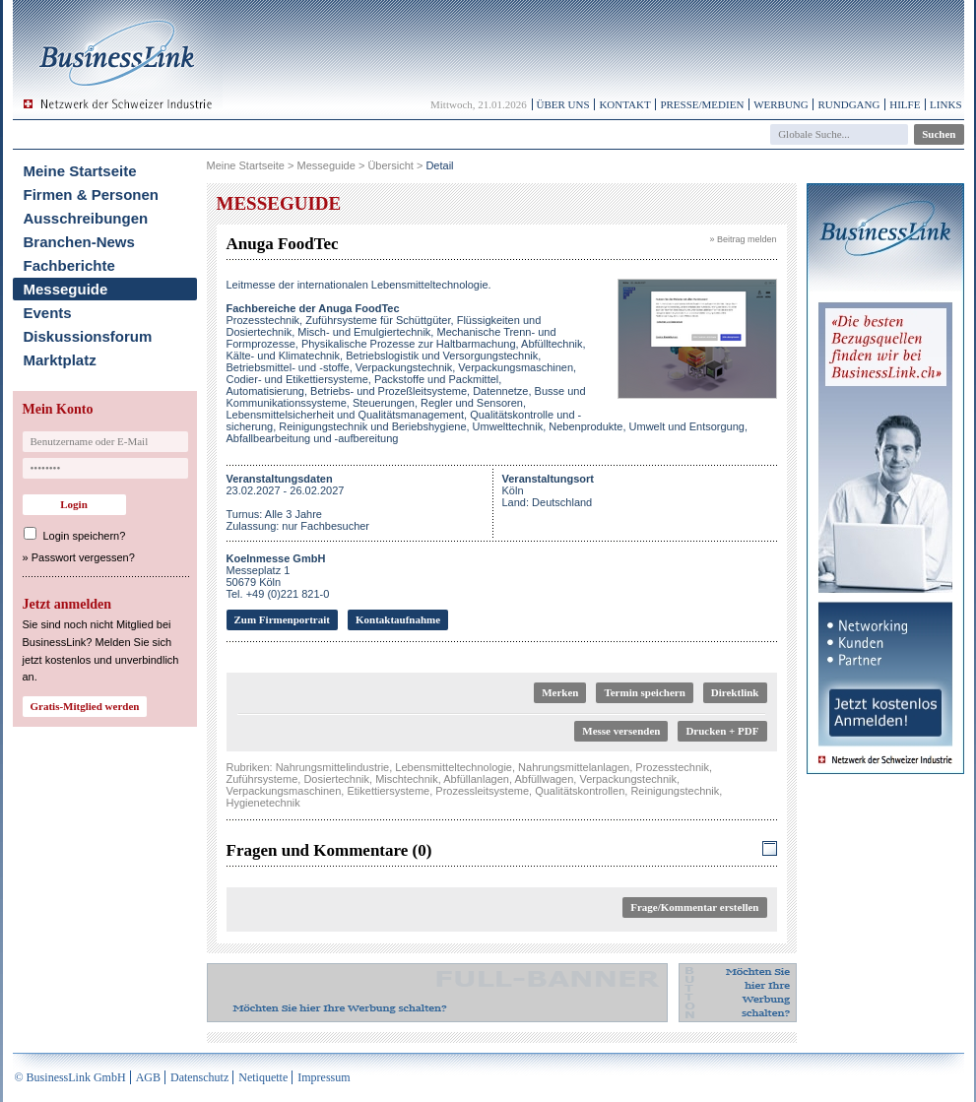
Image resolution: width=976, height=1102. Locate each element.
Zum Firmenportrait (282, 619)
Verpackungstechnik (627, 779)
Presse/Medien (702, 104)
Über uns (563, 104)
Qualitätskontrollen (579, 791)
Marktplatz (60, 360)
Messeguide (66, 289)
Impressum (323, 1077)
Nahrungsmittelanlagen (573, 767)
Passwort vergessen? (83, 557)
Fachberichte (69, 265)
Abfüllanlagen (476, 779)
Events (48, 312)
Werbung (781, 104)
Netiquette (263, 1077)
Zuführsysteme (262, 779)
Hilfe (904, 104)
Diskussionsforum (88, 336)
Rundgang (848, 104)
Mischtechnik (406, 779)
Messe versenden (621, 731)
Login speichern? (84, 536)
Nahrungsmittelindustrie (333, 767)
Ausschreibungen (86, 218)
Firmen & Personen (92, 194)
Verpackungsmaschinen (284, 791)
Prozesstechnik (672, 767)
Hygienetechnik (263, 803)
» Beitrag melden (742, 239)
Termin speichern (644, 692)
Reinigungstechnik (674, 791)
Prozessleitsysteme (482, 791)
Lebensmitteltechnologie (453, 767)
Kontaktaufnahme (398, 619)
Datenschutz (199, 1077)
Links (945, 104)
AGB (148, 1077)
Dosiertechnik (336, 779)
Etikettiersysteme (388, 791)
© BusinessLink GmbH (70, 1077)
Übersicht (390, 165)
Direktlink (735, 692)
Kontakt (624, 104)
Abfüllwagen (543, 779)
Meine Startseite (80, 170)
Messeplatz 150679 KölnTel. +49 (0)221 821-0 (278, 576)
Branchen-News (79, 241)
